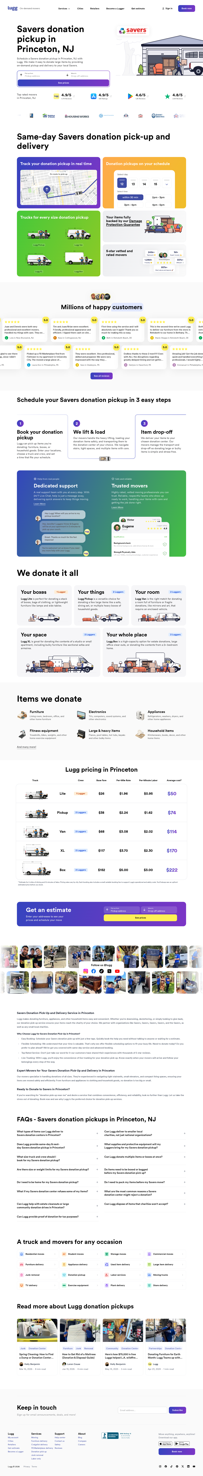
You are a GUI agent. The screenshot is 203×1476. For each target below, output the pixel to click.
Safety (57, 1444)
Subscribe (177, 1410)
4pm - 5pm (158, 204)
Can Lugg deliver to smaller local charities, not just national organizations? (145, 1133)
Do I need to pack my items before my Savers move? (145, 1182)
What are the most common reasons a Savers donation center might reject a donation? (145, 1193)
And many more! (26, 747)
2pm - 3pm (158, 197)
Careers (81, 1444)
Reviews (58, 1448)
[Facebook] (93, 971)
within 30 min (130, 197)
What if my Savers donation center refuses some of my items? (58, 1191)
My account (13, 1437)
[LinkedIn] (188, 1466)
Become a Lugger (16, 1451)
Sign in (167, 8)
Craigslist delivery (39, 1444)
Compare (82, 1441)
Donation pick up (39, 1451)
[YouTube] (117, 971)
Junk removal (37, 1455)
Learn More (40, 503)
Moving (34, 1437)
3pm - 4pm (130, 204)
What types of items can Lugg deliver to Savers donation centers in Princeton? (58, 1133)
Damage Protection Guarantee (124, 223)
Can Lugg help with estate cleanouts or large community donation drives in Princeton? (58, 1205)
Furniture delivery (39, 1441)
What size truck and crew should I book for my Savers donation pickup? (58, 1158)
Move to (73, 73)
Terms (34, 1466)
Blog (80, 1437)
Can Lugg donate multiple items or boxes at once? (145, 1156)
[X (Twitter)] (109, 971)
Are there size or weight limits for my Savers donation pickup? (58, 1169)
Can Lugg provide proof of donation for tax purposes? (58, 1216)
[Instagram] (85, 971)
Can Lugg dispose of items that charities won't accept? (145, 1204)
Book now (187, 8)
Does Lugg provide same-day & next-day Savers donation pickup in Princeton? (58, 1146)
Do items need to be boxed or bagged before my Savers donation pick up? (145, 1171)
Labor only (36, 1458)
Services (64, 8)
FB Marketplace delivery (42, 1448)
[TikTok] (101, 971)
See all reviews (101, 375)
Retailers (94, 8)
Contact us (59, 1441)
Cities (80, 8)
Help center (60, 1437)
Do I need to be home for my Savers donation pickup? (58, 1182)
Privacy (27, 1466)
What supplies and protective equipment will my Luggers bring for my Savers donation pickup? (145, 1146)
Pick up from (29, 73)
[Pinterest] (177, 1466)
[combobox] (40, 74)
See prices (63, 82)
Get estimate (138, 8)
